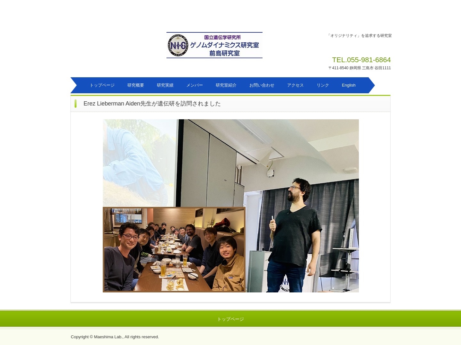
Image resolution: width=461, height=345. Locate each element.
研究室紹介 (226, 85)
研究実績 (165, 85)
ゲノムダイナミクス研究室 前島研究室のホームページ (233, 48)
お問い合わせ (261, 85)
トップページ (102, 85)
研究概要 (135, 85)
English (349, 85)
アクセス (295, 85)
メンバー (194, 85)
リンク (323, 85)
